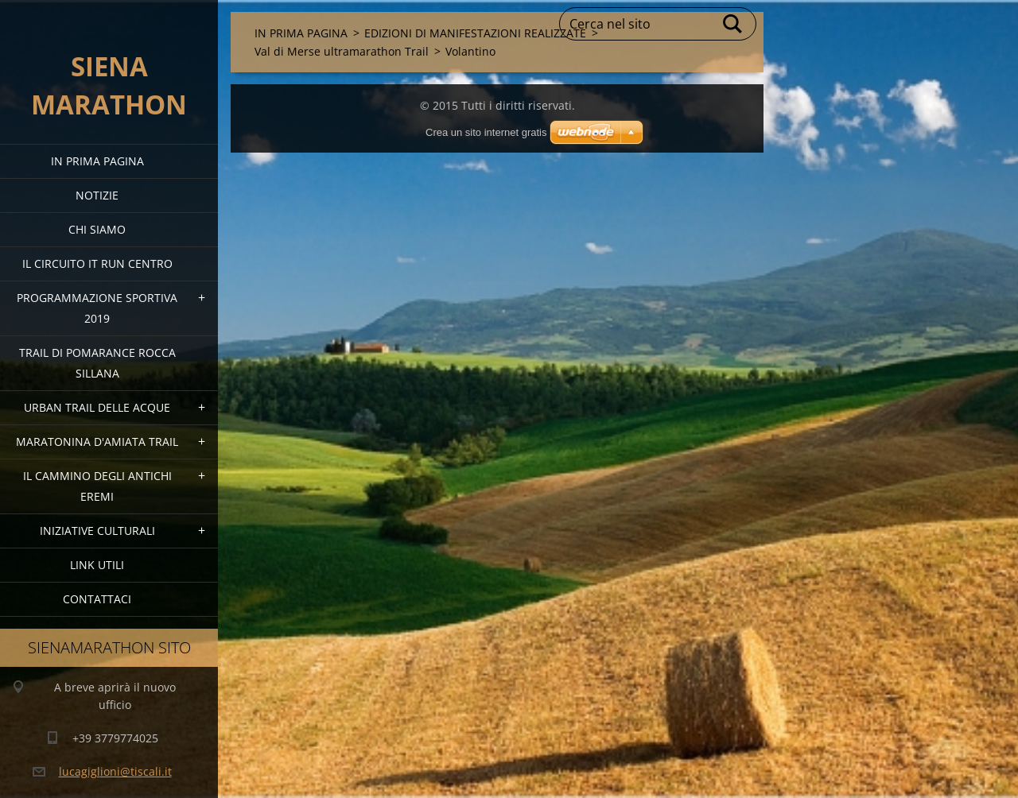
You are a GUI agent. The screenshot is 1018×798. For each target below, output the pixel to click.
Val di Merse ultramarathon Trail (341, 51)
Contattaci (97, 598)
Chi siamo (97, 229)
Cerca (733, 24)
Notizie (97, 195)
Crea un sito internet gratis (485, 132)
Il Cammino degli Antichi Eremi (97, 486)
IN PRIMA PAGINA (97, 161)
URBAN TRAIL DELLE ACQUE (97, 407)
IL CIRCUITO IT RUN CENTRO (97, 263)
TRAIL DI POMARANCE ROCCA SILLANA (97, 363)
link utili (97, 564)
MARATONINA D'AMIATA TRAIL (97, 441)
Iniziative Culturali (97, 530)
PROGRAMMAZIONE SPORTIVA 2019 (97, 308)
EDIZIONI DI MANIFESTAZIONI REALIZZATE (475, 33)
